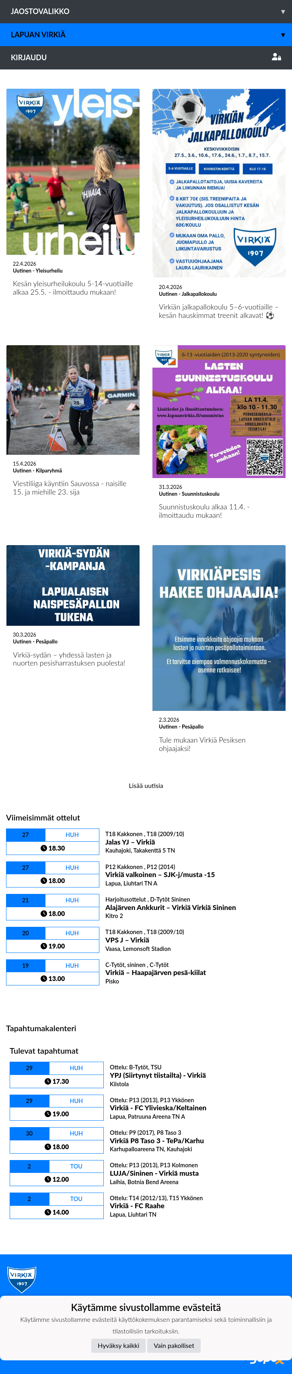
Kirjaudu (146, 57)
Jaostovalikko (151, 11)
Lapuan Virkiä (151, 34)
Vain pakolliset (174, 1345)
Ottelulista (26, 999)
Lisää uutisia (146, 785)
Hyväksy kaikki (118, 1345)
